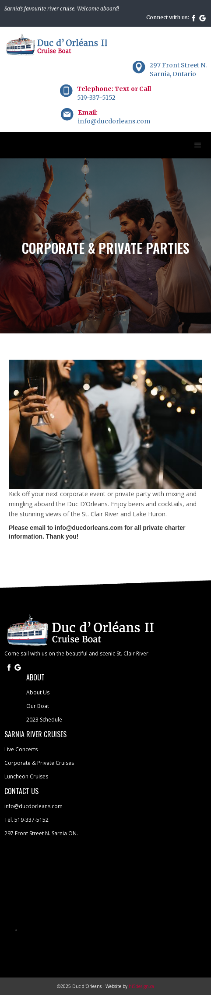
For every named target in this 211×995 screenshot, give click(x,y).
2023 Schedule (44, 719)
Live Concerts (21, 749)
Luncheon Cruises (26, 776)
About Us (37, 692)
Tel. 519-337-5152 (26, 819)
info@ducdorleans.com (33, 806)
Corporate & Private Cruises (39, 763)
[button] (198, 145)
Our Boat (37, 706)
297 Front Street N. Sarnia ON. (41, 833)
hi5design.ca (141, 986)
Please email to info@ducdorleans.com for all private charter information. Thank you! (97, 532)
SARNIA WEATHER (105, 884)
